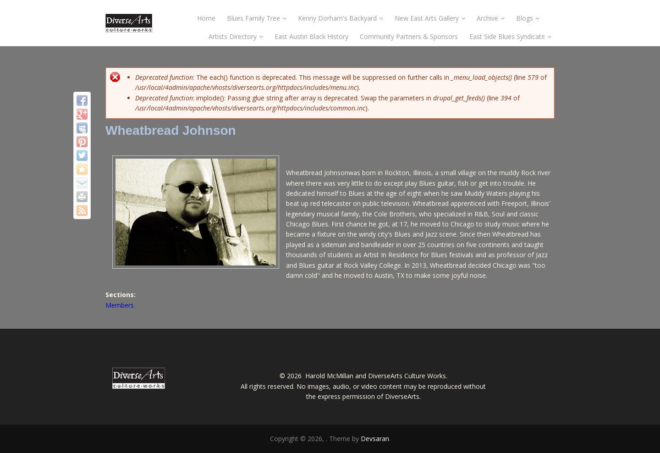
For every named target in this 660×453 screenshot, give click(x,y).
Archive (491, 18)
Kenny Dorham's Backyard (340, 18)
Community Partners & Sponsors (409, 36)
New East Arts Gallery (430, 18)
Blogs (527, 18)
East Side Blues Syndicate (510, 36)
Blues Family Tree (256, 18)
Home (206, 18)
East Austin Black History (311, 36)
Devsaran (375, 438)
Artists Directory (236, 36)
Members (119, 305)
